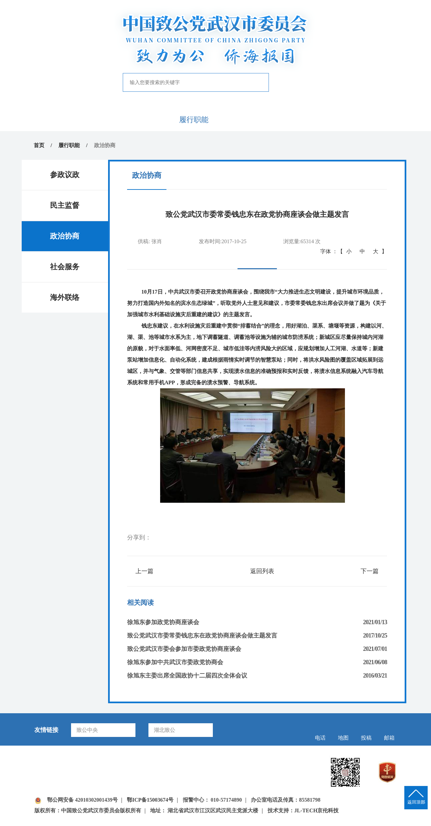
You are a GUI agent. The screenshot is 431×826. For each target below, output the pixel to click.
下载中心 (366, 119)
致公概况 (107, 119)
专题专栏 (280, 119)
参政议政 (64, 174)
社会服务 (64, 267)
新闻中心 (150, 119)
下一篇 (370, 571)
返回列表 (262, 571)
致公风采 (323, 119)
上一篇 (144, 571)
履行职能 (193, 119)
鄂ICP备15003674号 (150, 800)
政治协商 (64, 236)
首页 (64, 119)
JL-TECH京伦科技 (316, 810)
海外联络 (64, 297)
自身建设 (237, 119)
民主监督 (64, 205)
